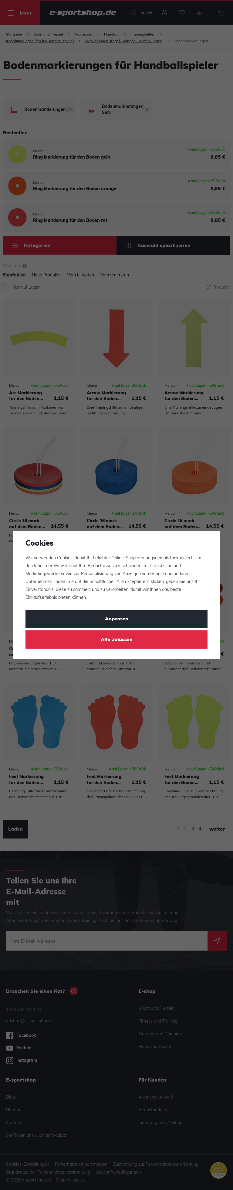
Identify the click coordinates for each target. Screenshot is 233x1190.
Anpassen (116, 619)
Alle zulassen (117, 639)
